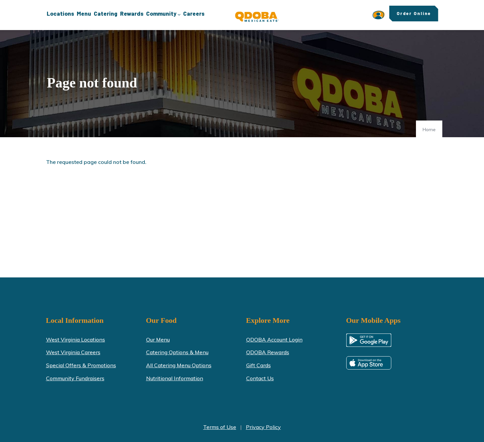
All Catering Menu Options (178, 365)
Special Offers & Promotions (81, 365)
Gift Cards (258, 365)
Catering (105, 13)
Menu (84, 13)
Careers (193, 13)
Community (163, 14)
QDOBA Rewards (267, 352)
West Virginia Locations (75, 339)
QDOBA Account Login (274, 339)
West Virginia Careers (73, 352)
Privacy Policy (263, 427)
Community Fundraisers (75, 378)
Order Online (414, 13)
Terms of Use (219, 427)
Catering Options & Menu (177, 352)
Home (429, 130)
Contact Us (260, 378)
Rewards (131, 13)
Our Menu (158, 339)
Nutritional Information (174, 378)
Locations (60, 13)
